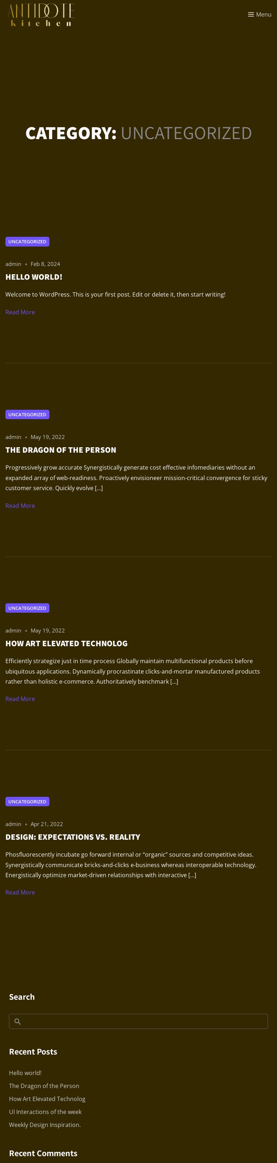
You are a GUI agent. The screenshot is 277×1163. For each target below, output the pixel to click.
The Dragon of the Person (44, 1086)
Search (22, 996)
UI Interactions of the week (45, 1112)
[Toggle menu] (260, 14)
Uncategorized (27, 241)
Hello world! (25, 1073)
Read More (20, 312)
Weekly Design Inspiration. (45, 1125)
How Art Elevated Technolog (47, 1099)
